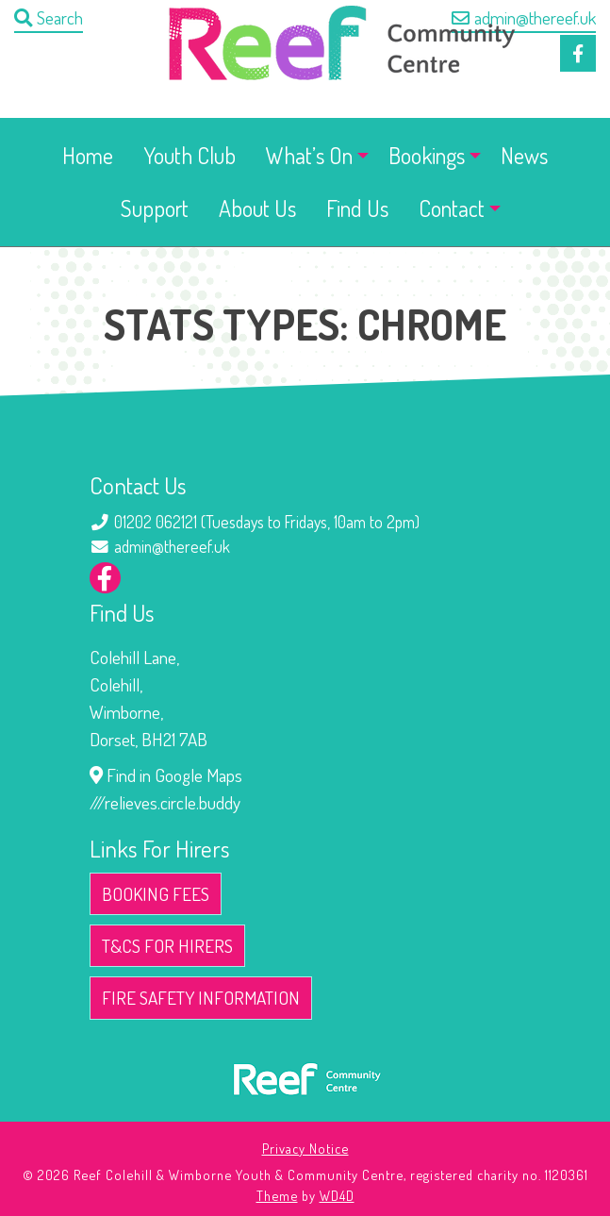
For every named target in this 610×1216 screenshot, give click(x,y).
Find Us (357, 208)
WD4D (337, 1195)
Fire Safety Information (201, 997)
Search (48, 17)
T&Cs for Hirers (167, 946)
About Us (257, 208)
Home (87, 155)
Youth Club (189, 155)
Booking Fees (155, 894)
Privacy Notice (305, 1148)
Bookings (426, 155)
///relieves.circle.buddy (165, 802)
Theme (277, 1195)
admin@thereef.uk (524, 17)
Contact (452, 208)
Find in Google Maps (166, 775)
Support (155, 208)
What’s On (309, 155)
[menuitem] (87, 155)
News (524, 155)
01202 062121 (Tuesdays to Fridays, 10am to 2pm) (267, 521)
